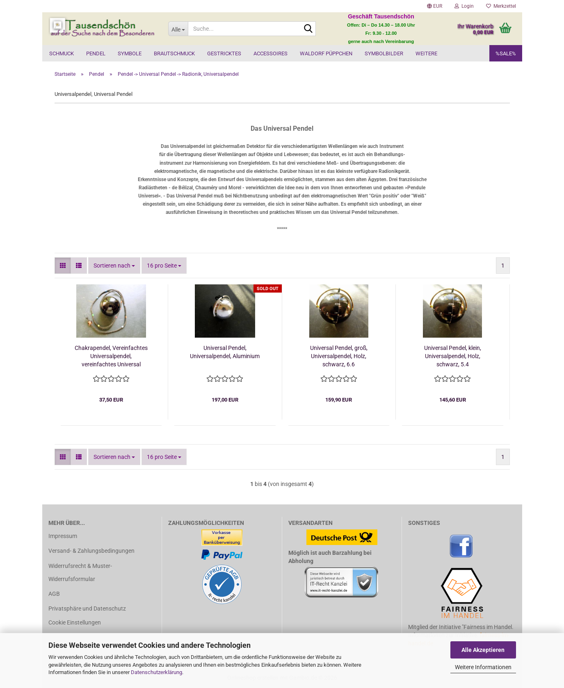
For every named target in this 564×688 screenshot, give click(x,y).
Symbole (130, 53)
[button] (434, 6)
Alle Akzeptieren (483, 650)
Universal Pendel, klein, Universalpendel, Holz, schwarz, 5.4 (452, 356)
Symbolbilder (384, 53)
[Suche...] (178, 28)
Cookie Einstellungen (74, 622)
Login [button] (464, 6)
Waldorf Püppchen (326, 53)
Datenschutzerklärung (156, 672)
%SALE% (505, 53)
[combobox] (114, 265)
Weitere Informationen (483, 667)
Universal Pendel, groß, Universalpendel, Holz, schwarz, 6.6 (339, 356)
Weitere (426, 53)
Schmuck (61, 53)
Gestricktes (224, 53)
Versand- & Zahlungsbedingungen (91, 550)
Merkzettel (501, 6)
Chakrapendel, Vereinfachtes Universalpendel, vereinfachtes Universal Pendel (111, 356)
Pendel (95, 53)
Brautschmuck (174, 53)
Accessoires (270, 53)
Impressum (62, 536)
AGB (54, 593)
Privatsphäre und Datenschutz (87, 608)
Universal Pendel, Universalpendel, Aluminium (225, 352)
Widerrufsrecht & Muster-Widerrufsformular (80, 572)
